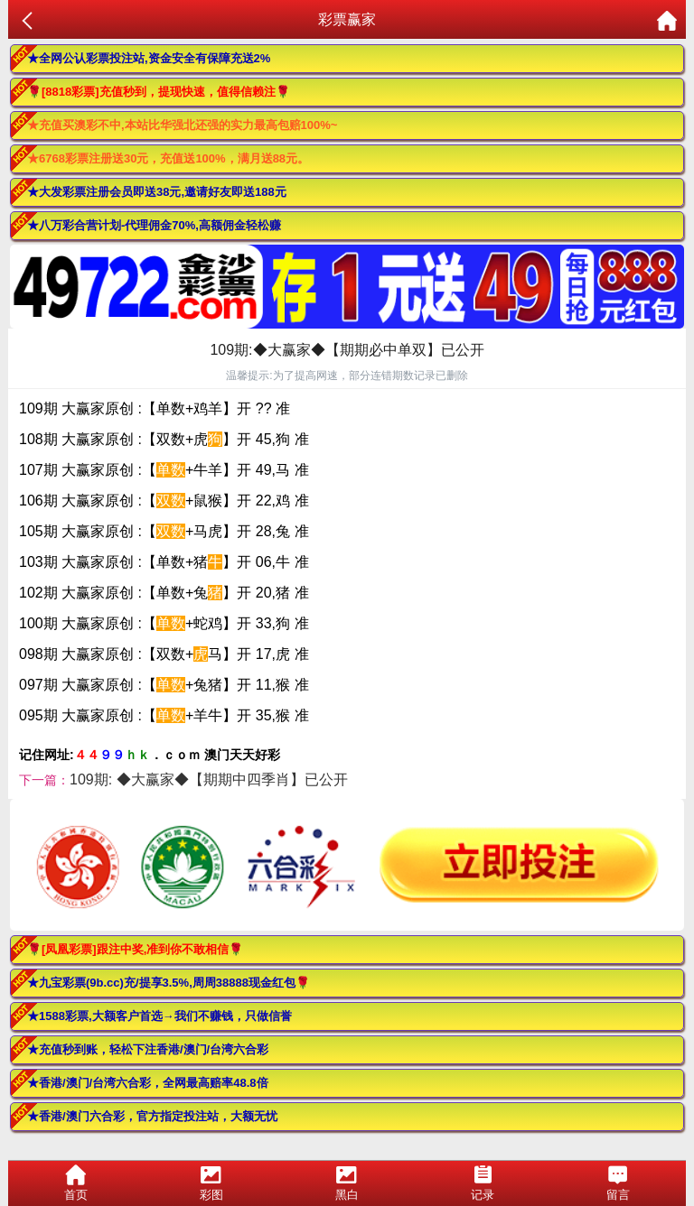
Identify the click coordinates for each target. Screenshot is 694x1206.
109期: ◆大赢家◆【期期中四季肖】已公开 (209, 779)
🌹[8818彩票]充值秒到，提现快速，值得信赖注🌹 (158, 91)
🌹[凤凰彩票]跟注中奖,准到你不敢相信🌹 (135, 949)
